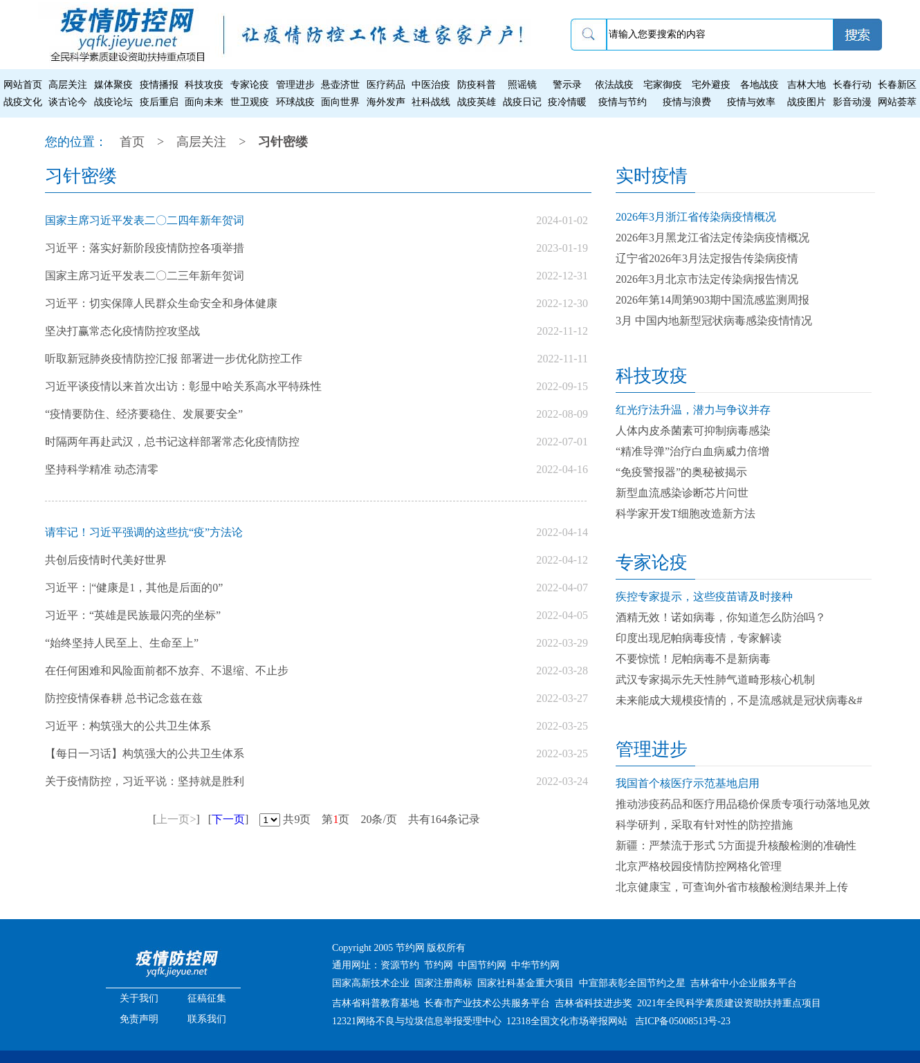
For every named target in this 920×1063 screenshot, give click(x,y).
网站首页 (22, 85)
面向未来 (204, 102)
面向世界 (340, 102)
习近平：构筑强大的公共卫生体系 (128, 726)
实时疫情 (652, 176)
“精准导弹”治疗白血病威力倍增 (692, 451)
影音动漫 (852, 102)
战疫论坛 (113, 102)
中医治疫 (431, 85)
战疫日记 (522, 102)
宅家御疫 (662, 85)
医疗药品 (386, 85)
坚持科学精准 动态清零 (101, 469)
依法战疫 (614, 85)
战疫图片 (806, 102)
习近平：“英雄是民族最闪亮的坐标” (133, 615)
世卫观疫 (249, 102)
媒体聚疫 (113, 85)
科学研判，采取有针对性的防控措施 (704, 825)
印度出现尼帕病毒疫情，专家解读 (699, 638)
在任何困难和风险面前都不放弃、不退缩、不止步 (166, 670)
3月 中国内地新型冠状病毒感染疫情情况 (714, 320)
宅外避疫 (711, 85)
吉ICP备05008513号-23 (682, 1021)
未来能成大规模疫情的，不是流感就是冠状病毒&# (739, 700)
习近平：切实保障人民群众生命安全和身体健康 (161, 303)
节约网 (438, 965)
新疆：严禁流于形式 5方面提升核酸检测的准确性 (736, 845)
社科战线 (431, 102)
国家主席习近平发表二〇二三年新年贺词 (144, 275)
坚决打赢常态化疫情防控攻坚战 (122, 331)
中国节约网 (482, 965)
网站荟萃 (897, 102)
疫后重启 (159, 102)
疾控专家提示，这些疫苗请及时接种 (704, 596)
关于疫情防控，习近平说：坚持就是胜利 (144, 781)
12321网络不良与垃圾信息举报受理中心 (417, 1021)
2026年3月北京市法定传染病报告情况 (707, 279)
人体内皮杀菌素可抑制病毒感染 (693, 430)
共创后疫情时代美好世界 (106, 560)
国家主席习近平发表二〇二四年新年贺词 (144, 220)
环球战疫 (295, 102)
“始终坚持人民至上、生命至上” (122, 643)
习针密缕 (283, 142)
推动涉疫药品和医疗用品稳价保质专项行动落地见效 (743, 804)
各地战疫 (759, 85)
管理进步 (295, 85)
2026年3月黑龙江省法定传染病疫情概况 (712, 237)
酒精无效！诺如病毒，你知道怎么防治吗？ (721, 617)
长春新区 (897, 85)
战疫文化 (22, 102)
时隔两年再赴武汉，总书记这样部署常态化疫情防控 (172, 441)
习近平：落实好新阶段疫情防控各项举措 (144, 248)
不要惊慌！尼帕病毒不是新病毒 (693, 659)
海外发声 (386, 102)
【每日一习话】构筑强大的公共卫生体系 (144, 753)
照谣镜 (522, 85)
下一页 (228, 819)
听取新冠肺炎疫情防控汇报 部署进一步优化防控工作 (173, 358)
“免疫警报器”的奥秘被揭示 (681, 472)
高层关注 (67, 85)
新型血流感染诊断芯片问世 (682, 493)
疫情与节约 (622, 102)
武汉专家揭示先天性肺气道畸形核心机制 (715, 679)
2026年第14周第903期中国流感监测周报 (712, 300)
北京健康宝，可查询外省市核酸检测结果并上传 (732, 887)
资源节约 (399, 965)
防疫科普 (476, 85)
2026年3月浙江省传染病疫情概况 (696, 217)
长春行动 (852, 85)
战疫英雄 (476, 102)
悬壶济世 (340, 85)
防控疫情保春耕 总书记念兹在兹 (124, 698)
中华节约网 (535, 965)
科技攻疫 (204, 85)
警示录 (567, 85)
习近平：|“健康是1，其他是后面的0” (134, 587)
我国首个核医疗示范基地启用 (688, 783)
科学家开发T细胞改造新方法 (685, 513)
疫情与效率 (751, 102)
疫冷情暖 (567, 102)
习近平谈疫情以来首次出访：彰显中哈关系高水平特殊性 (183, 386)
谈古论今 (67, 102)
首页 (132, 142)
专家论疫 (249, 85)
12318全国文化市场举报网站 (566, 1021)
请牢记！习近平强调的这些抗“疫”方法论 (144, 532)
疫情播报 (159, 85)
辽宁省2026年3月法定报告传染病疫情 (707, 258)
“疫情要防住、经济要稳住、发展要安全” (144, 414)
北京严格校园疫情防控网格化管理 (699, 866)
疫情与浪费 (687, 102)
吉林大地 (806, 85)
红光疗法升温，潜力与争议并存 (693, 410)
